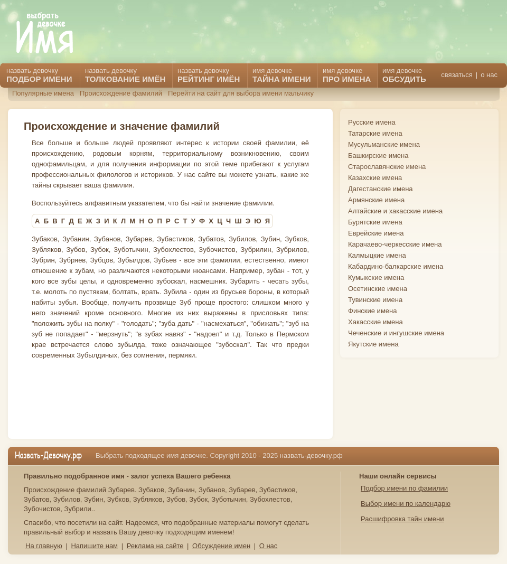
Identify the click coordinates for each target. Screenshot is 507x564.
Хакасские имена (375, 322)
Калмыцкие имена (377, 255)
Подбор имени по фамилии (404, 488)
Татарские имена (375, 133)
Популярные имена (43, 93)
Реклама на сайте (155, 546)
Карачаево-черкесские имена (395, 244)
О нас (268, 546)
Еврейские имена (375, 233)
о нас (489, 75)
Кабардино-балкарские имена (395, 266)
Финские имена (372, 311)
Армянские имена (376, 200)
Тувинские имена (375, 300)
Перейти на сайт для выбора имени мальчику (241, 93)
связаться (456, 75)
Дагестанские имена (380, 189)
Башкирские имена (378, 155)
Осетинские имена (377, 289)
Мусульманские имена (384, 144)
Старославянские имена (387, 167)
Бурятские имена (375, 222)
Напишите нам (94, 546)
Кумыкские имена (376, 277)
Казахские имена (375, 178)
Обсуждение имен (221, 546)
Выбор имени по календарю (405, 503)
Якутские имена (373, 344)
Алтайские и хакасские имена (395, 211)
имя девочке (404, 75)
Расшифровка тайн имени (402, 519)
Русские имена (372, 122)
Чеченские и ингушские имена (396, 333)
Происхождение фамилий (121, 93)
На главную (43, 546)
